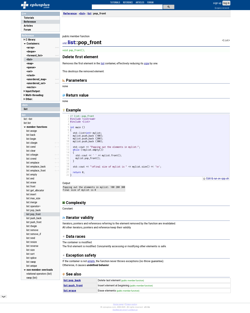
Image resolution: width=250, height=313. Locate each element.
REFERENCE (128, 2)
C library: (31, 39)
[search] (126, 6)
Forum (27, 29)
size (146, 63)
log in (226, 3)
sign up (217, 3)
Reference (30, 21)
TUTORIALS (115, 2)
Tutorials (29, 17)
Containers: (33, 43)
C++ (24, 13)
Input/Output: (33, 91)
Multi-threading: (35, 95)
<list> (25, 105)
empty (91, 261)
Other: (29, 99)
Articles (28, 25)
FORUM (150, 2)
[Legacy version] (222, 8)
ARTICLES (140, 2)
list (23, 115)
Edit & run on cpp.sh (216, 178)
